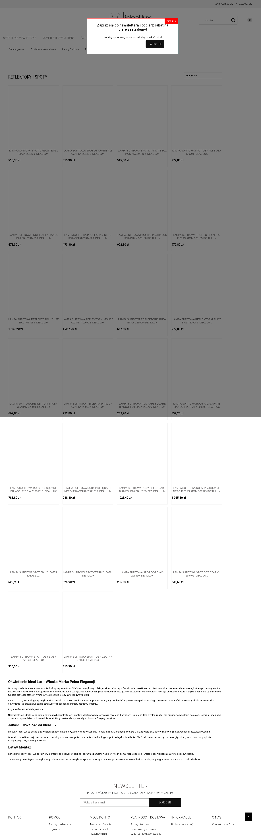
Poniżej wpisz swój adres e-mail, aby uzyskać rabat (133, 37)
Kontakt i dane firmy (223, 824)
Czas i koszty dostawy (143, 829)
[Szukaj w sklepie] (220, 20)
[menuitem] (19, 38)
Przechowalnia (98, 833)
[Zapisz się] (165, 802)
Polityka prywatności (183, 824)
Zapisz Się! (155, 44)
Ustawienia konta (99, 829)
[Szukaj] (233, 20)
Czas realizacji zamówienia (145, 833)
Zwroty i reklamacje (60, 824)
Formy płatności (139, 824)
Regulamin (55, 829)
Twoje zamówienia (100, 824)
